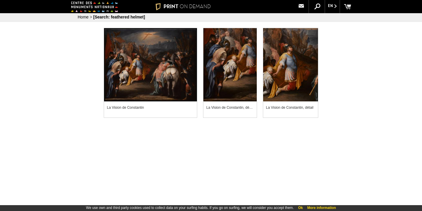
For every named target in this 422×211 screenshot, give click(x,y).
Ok (300, 208)
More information (321, 208)
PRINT (183, 6)
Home (83, 17)
